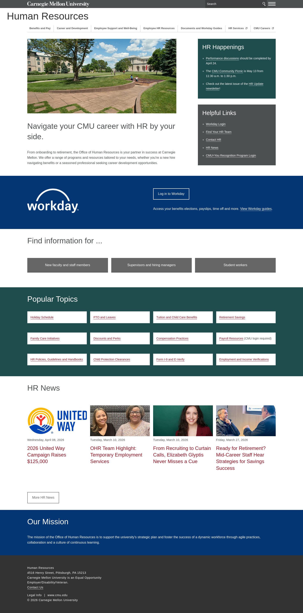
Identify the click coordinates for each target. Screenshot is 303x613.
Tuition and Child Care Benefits (176, 317)
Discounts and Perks (107, 338)
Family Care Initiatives (45, 338)
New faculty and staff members (67, 265)
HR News (212, 147)
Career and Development (72, 28)
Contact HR (213, 139)
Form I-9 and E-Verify (170, 359)
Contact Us (35, 587)
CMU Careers (262, 28)
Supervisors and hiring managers (151, 265)
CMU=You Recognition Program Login (231, 155)
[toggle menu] (272, 3)
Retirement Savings (232, 317)
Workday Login (216, 124)
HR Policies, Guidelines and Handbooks (57, 359)
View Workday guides (256, 208)
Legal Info (34, 595)
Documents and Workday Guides (201, 28)
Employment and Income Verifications (244, 359)
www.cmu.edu (58, 595)
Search (264, 4)
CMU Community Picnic (227, 71)
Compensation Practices (172, 338)
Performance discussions (222, 58)
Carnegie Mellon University (58, 4)
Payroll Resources (231, 338)
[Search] (236, 4)
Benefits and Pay (39, 28)
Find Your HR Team (219, 131)
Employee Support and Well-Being (115, 28)
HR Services (236, 28)
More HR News (43, 497)
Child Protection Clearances (111, 359)
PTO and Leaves (104, 317)
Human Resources (68, 16)
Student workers (235, 265)
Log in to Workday (171, 194)
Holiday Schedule (42, 317)
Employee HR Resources (159, 28)
